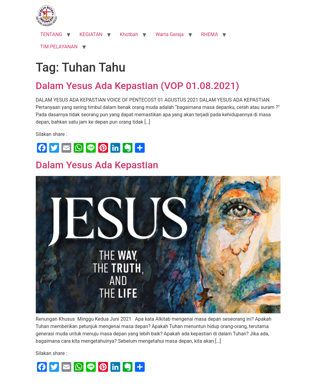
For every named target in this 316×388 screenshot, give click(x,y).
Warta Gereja (169, 34)
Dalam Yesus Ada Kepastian (97, 165)
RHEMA (209, 34)
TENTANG (51, 34)
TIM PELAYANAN (59, 47)
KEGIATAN (91, 34)
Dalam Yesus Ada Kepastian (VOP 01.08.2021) (137, 85)
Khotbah (129, 34)
